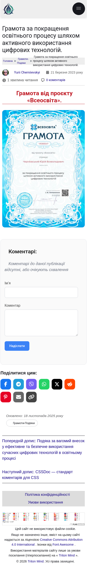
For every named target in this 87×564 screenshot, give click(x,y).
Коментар (41, 320)
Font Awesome (64, 544)
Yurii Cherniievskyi (27, 72)
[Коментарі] (53, 80)
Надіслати (17, 346)
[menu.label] (78, 8)
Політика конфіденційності (47, 495)
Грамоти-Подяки (24, 423)
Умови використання (45, 502)
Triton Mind (67, 555)
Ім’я (41, 289)
